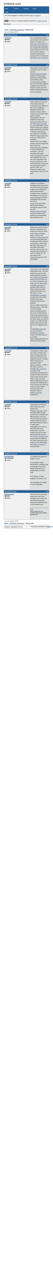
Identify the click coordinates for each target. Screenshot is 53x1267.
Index (6, 8)
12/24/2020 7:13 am (11, 99)
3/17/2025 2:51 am (10, 491)
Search (16, 8)
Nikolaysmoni (9, 494)
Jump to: (14, 527)
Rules (35, 8)
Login (6, 12)
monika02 (8, 38)
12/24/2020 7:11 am (11, 35)
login (31, 15)
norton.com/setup (39, 44)
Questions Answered (17, 30)
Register (26, 8)
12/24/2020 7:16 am (11, 266)
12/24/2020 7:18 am (11, 402)
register (37, 15)
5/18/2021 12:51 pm (11, 453)
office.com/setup (40, 233)
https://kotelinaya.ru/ (36, 511)
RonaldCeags (9, 456)
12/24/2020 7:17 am (11, 348)
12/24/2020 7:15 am (11, 224)
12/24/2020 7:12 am (11, 65)
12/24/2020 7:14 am (11, 180)
